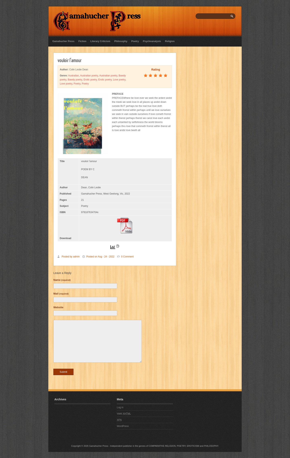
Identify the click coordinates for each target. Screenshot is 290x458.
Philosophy (120, 41)
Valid (124, 413)
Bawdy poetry (75, 79)
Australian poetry (89, 75)
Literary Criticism (100, 41)
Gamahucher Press (63, 41)
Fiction (82, 41)
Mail (61, 293)
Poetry (135, 41)
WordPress (123, 426)
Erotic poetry (90, 79)
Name (62, 279)
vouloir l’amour (70, 60)
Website (58, 307)
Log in (120, 407)
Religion (170, 41)
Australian (73, 75)
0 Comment (127, 256)
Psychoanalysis (152, 41)
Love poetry (119, 79)
